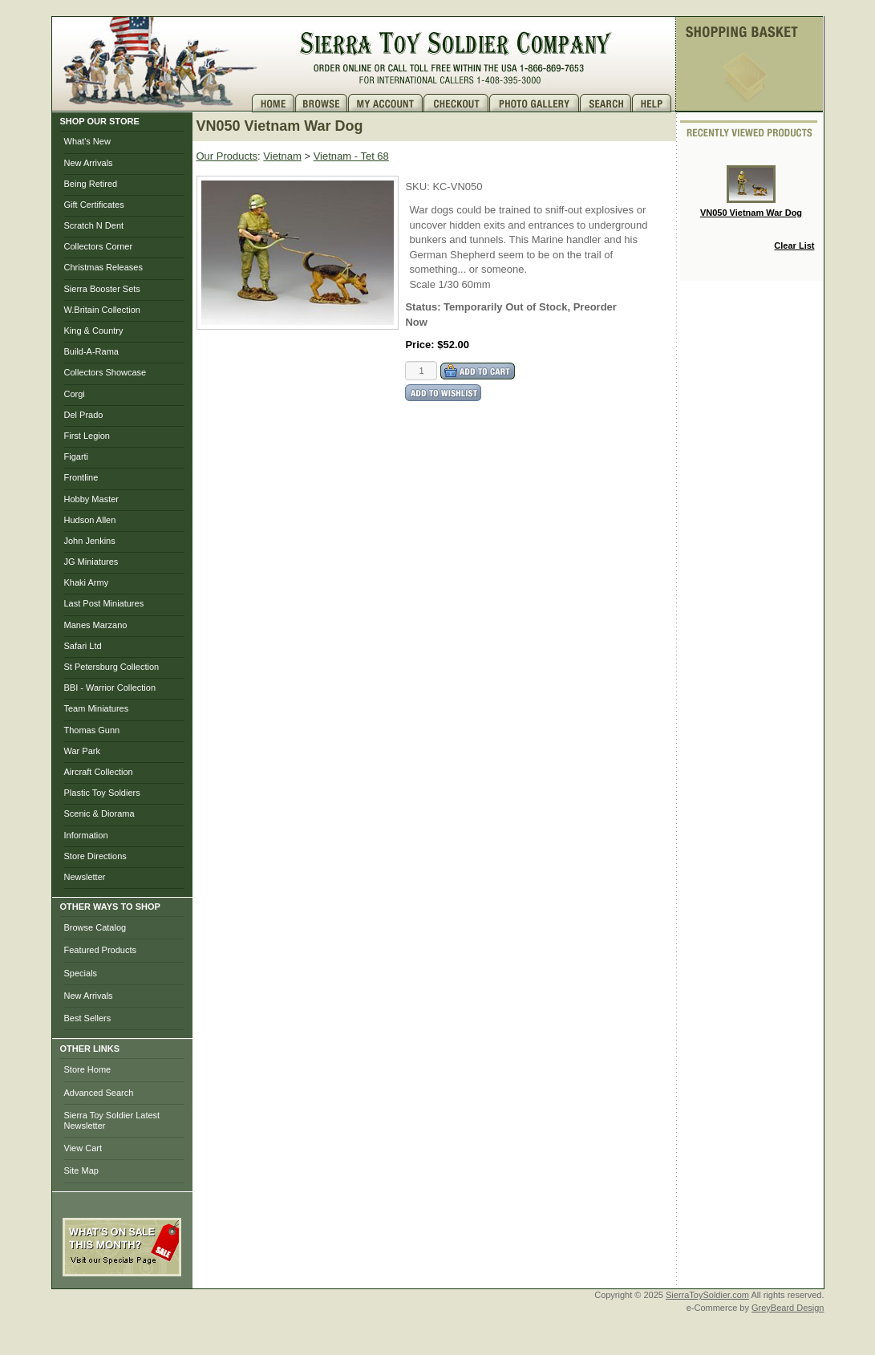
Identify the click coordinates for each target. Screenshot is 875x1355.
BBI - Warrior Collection (110, 687)
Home (273, 103)
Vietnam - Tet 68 (351, 156)
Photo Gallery (534, 103)
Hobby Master (91, 499)
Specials (81, 973)
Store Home (87, 1069)
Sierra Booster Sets (102, 289)
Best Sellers (87, 1018)
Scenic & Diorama (99, 813)
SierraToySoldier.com (707, 1295)
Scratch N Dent (94, 225)
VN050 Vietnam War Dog (751, 191)
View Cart (83, 1148)
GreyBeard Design (787, 1307)
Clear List (794, 245)
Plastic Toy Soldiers (102, 792)
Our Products (227, 156)
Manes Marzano (96, 625)
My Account (385, 103)
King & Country (94, 330)
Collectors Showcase (105, 372)
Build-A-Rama (91, 351)
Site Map (81, 1170)
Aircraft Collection (98, 772)
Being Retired (91, 184)
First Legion (87, 435)
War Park (82, 751)
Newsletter (85, 877)
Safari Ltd (83, 646)
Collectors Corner (98, 246)
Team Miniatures (96, 708)
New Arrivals (88, 163)
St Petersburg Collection (112, 666)
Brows (321, 103)
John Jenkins (89, 541)
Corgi (74, 394)
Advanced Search (99, 1092)
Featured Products (100, 950)
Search (606, 103)
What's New (87, 141)
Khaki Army (86, 582)
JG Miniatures (91, 561)
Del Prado (83, 415)
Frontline (81, 477)
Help (653, 103)
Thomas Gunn (92, 730)
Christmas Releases (103, 267)
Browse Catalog (95, 927)
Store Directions (95, 856)
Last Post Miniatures (104, 603)
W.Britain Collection (102, 309)
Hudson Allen (90, 520)
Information (86, 835)
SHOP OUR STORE (100, 121)
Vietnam (282, 156)
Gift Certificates (94, 204)
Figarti (76, 456)
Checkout (456, 103)
